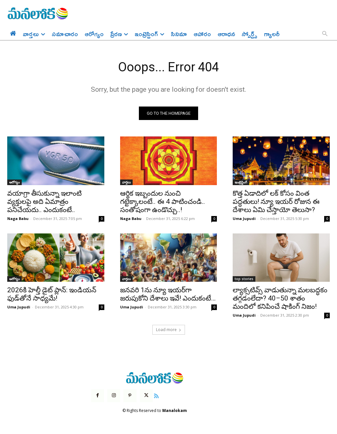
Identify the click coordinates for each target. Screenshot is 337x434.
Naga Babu (18, 219)
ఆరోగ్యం (14, 183)
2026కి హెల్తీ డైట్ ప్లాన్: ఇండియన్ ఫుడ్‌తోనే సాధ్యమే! (51, 295)
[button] (324, 34)
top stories (244, 279)
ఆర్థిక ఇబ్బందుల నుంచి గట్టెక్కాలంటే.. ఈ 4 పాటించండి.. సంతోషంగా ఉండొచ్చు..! (162, 202)
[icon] (156, 396)
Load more (168, 330)
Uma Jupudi (244, 219)
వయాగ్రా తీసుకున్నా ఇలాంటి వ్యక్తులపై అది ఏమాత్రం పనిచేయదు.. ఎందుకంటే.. (44, 202)
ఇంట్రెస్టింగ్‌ (241, 183)
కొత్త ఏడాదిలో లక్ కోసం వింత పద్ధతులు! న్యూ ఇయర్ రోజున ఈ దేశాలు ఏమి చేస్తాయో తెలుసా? (276, 202)
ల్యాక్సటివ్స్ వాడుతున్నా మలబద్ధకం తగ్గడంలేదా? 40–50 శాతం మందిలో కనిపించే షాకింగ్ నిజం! (280, 299)
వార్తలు (126, 183)
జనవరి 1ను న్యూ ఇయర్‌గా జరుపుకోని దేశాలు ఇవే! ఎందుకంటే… (168, 295)
